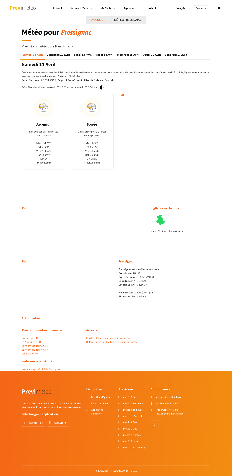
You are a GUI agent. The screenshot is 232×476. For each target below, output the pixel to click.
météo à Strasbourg (134, 447)
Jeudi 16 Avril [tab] (152, 54)
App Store (60, 423)
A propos (129, 8)
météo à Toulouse (133, 409)
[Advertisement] (140, 149)
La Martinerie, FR (31, 341)
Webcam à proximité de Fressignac (41, 369)
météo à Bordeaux (133, 403)
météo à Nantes (132, 434)
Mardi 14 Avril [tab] (104, 54)
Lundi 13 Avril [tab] (83, 54)
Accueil (57, 8)
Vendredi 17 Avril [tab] (176, 54)
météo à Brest (131, 422)
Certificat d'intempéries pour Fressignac (108, 337)
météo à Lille (130, 428)
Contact (150, 8)
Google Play (36, 423)
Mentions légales (100, 397)
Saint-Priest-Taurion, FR (35, 345)
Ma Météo (107, 8)
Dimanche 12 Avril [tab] (58, 54)
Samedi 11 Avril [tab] (33, 54)
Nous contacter (99, 403)
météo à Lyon (130, 441)
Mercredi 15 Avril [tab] (128, 54)
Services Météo (80, 8)
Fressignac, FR (30, 337)
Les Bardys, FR (30, 353)
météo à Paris (130, 397)
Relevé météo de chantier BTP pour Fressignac (112, 341)
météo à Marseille (133, 415)
